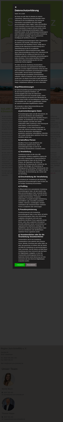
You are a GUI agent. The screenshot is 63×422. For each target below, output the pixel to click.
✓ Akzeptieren (20, 265)
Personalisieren (31, 265)
